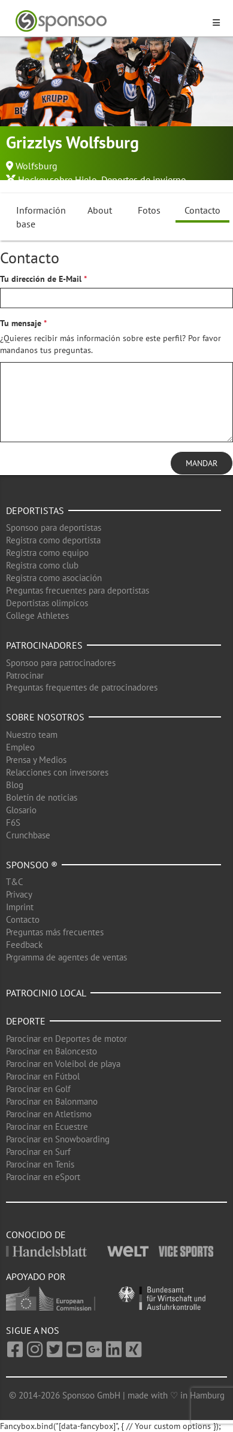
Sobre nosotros (45, 717)
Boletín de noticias (41, 797)
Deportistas (35, 510)
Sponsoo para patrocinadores (61, 662)
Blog (14, 785)
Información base (41, 217)
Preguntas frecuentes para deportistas (77, 590)
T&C (14, 881)
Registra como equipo (47, 552)
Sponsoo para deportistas (53, 527)
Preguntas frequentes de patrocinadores (82, 687)
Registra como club (42, 565)
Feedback (24, 944)
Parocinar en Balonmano (52, 1101)
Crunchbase (28, 835)
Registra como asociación (54, 577)
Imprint (20, 907)
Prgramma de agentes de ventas (66, 957)
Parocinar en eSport (43, 1176)
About (99, 210)
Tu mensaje (20, 323)
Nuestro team (32, 734)
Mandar (201, 463)
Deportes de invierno (143, 180)
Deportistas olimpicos (47, 603)
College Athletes (37, 615)
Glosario (21, 810)
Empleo (20, 747)
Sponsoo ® (32, 865)
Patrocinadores (44, 645)
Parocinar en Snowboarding (58, 1139)
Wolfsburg (37, 166)
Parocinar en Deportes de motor (66, 1038)
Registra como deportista (53, 540)
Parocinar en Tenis (40, 1164)
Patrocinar (25, 675)
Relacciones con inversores (57, 772)
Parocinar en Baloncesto (51, 1051)
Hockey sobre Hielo (57, 180)
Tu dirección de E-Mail (40, 278)
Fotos (149, 210)
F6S (13, 822)
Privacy (19, 894)
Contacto (202, 210)
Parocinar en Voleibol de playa (63, 1063)
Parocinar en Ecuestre (47, 1126)
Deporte (26, 1021)
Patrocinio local (46, 993)
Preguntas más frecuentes (55, 932)
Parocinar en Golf (38, 1088)
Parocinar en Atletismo (49, 1114)
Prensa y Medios (36, 759)
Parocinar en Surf (38, 1151)
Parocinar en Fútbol (43, 1076)
